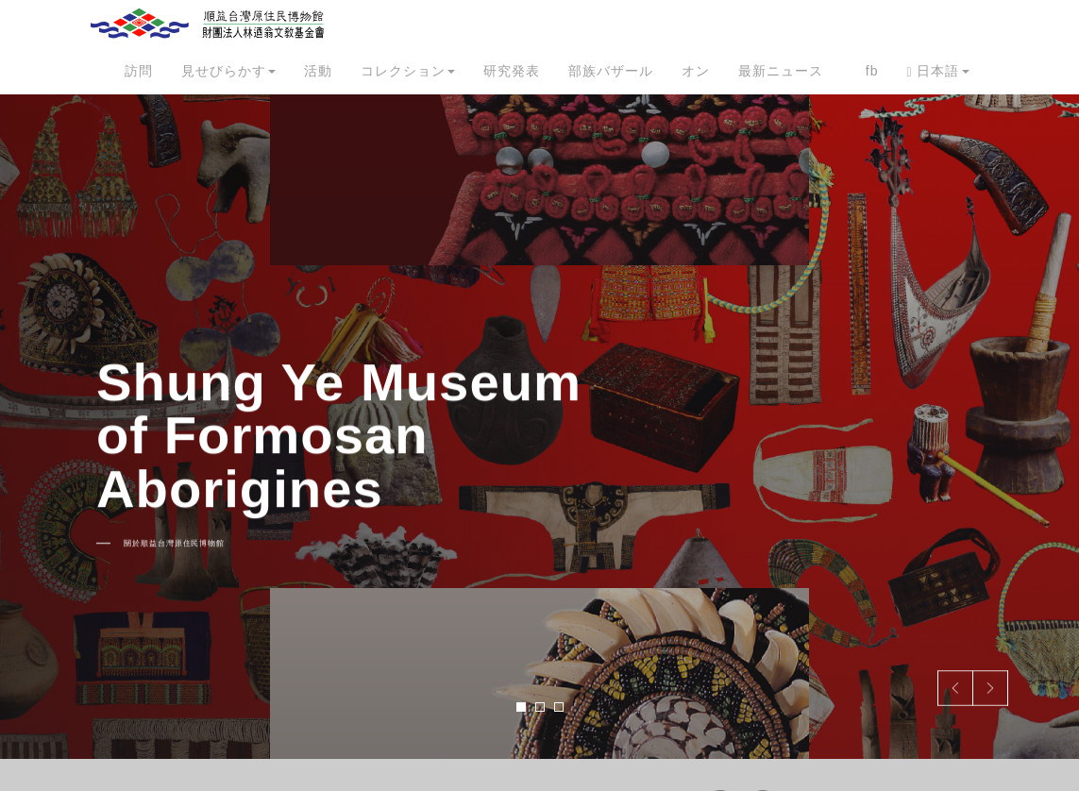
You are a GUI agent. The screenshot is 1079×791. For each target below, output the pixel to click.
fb (872, 70)
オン (696, 70)
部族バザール (610, 70)
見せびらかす (228, 70)
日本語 (937, 71)
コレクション (408, 70)
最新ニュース (780, 70)
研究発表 (511, 70)
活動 (318, 70)
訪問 (139, 70)
